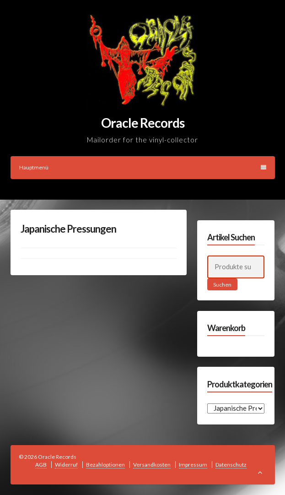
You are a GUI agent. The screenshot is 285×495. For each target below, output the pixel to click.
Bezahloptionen (105, 464)
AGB (41, 464)
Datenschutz (231, 464)
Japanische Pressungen (68, 229)
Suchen (222, 284)
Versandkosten (152, 464)
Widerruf (66, 464)
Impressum (193, 464)
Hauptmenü (142, 167)
